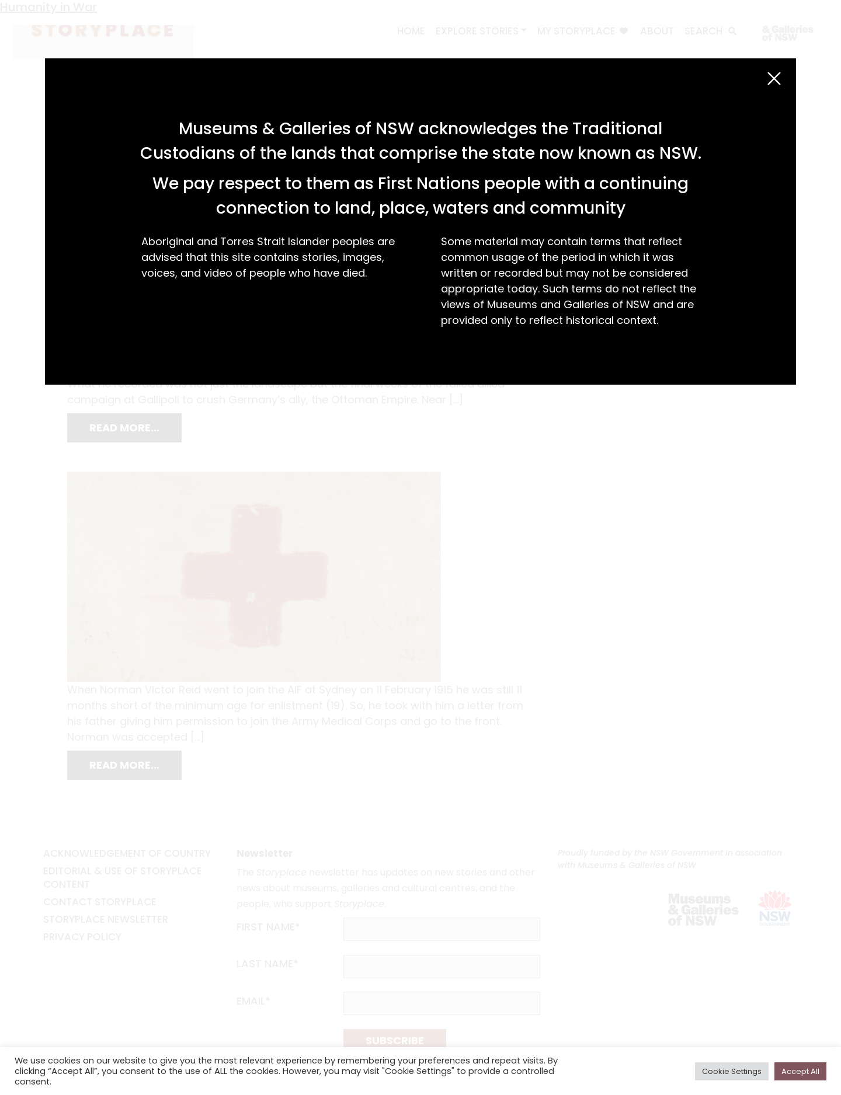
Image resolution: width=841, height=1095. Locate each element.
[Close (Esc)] (774, 78)
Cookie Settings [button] (732, 1071)
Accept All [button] (800, 1071)
